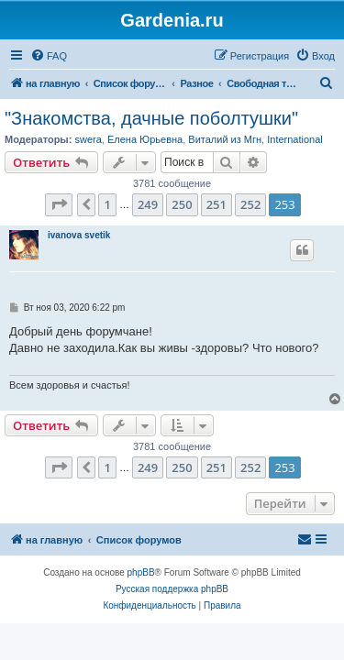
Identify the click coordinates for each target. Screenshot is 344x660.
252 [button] (250, 204)
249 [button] (148, 204)
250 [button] (182, 204)
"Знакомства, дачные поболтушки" (151, 118)
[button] (58, 204)
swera (87, 139)
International (295, 139)
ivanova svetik (79, 235)
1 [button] (107, 204)
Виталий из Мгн (224, 139)
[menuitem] (48, 56)
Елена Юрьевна (145, 139)
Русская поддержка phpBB (172, 589)
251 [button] (216, 204)
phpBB (141, 572)
